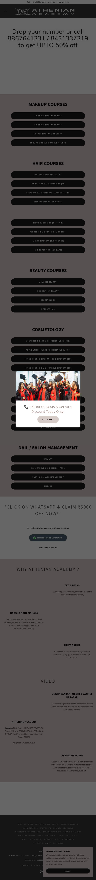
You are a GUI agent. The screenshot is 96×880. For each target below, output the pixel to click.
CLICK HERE (48, 419)
